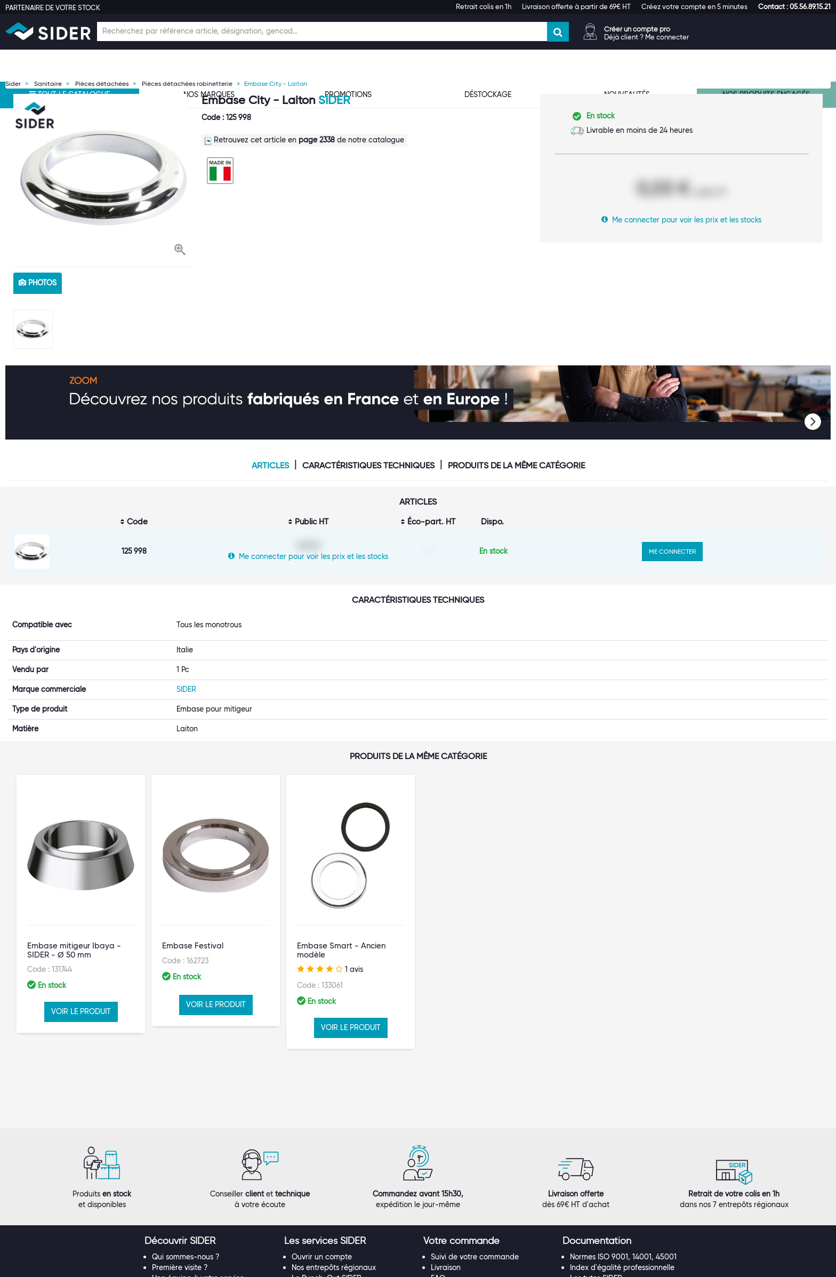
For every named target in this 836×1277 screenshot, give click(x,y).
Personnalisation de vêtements (344, 1254)
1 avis (330, 969)
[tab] (208, 1174)
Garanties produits (463, 1222)
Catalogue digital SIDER (333, 1233)
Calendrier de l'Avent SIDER (617, 1233)
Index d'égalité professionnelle (622, 1201)
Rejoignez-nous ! (180, 1243)
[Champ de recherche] (322, 31)
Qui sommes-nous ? (186, 1190)
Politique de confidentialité (476, 1243)
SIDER (334, 100)
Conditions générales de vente (483, 1233)
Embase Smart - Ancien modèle (341, 950)
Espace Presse (176, 1265)
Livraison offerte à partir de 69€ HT (576, 6)
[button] (794, 6)
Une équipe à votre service (198, 1211)
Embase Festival (192, 946)
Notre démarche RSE (187, 1254)
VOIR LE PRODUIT (81, 1011)
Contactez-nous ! (321, 1265)
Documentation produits (612, 1222)
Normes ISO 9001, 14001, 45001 (623, 1190)
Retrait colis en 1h (483, 6)
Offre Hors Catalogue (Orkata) (344, 1243)
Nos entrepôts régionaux (334, 1201)
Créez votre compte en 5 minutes (694, 6)
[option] (103, 177)
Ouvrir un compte (322, 1190)
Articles (270, 465)
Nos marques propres (189, 1222)
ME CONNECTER (672, 551)
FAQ (438, 1211)
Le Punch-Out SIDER (326, 1211)
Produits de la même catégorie (516, 465)
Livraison (446, 1201)
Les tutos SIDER (596, 1211)
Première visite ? (180, 1201)
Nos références (177, 1233)
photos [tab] (38, 283)
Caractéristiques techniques (368, 465)
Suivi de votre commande (475, 1190)
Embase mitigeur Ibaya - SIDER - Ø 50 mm (74, 950)
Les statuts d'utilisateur (331, 1222)
